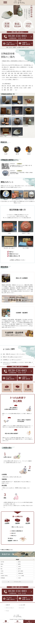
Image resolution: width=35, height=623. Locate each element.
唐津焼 (26, 561)
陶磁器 (17, 559)
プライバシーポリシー (10, 607)
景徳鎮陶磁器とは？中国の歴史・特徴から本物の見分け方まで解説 (21, 173)
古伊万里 (9, 561)
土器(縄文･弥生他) (9, 575)
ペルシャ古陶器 (26, 575)
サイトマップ (21, 607)
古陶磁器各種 (26, 573)
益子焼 (26, 568)
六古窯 (5, 153)
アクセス (7, 610)
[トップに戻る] (19, 3)
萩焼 (9, 568)
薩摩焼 (26, 564)
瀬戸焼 (17, 153)
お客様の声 (8, 604)
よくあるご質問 (22, 604)
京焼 (9, 566)
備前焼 (28, 153)
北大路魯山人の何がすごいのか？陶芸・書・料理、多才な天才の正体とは (21, 166)
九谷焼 (26, 566)
